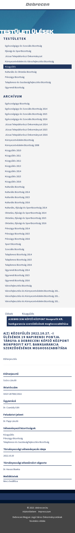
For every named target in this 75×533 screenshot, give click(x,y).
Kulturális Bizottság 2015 (17, 197)
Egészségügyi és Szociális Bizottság (23, 45)
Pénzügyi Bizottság (15, 77)
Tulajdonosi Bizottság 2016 (18, 264)
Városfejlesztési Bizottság (18, 285)
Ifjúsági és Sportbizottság (18, 51)
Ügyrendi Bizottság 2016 (17, 280)
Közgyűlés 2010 (13, 150)
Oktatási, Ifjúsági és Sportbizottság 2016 (25, 223)
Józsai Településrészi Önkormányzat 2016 (26, 134)
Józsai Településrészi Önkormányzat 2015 (26, 129)
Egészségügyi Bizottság (17, 103)
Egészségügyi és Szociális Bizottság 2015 (26, 113)
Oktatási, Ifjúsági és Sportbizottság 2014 (25, 212)
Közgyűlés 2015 (13, 176)
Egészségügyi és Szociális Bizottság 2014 (26, 108)
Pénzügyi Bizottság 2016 (17, 238)
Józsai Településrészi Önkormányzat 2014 (26, 124)
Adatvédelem (29, 511)
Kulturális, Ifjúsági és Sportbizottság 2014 (26, 207)
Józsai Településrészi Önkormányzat (23, 56)
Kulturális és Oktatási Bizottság (21, 71)
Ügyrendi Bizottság (14, 87)
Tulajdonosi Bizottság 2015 (18, 259)
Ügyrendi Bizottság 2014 (17, 270)
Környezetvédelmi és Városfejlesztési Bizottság (29, 61)
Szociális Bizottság (14, 249)
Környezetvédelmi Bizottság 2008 (22, 145)
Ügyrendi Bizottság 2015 (17, 275)
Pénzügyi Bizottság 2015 (17, 233)
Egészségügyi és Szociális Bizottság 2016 (26, 119)
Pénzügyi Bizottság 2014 (17, 228)
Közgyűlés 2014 (13, 171)
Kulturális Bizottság (15, 186)
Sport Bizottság (13, 244)
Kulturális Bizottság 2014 (17, 191)
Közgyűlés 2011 (13, 155)
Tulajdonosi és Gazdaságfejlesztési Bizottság (28, 82)
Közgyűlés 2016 (13, 181)
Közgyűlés (10, 66)
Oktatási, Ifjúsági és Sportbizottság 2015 (25, 218)
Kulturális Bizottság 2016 (17, 202)
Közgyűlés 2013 (13, 165)
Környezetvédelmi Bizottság (19, 139)
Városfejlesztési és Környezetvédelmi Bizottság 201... (32, 290)
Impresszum (44, 511)
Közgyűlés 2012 (13, 160)
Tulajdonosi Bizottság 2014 (18, 254)
